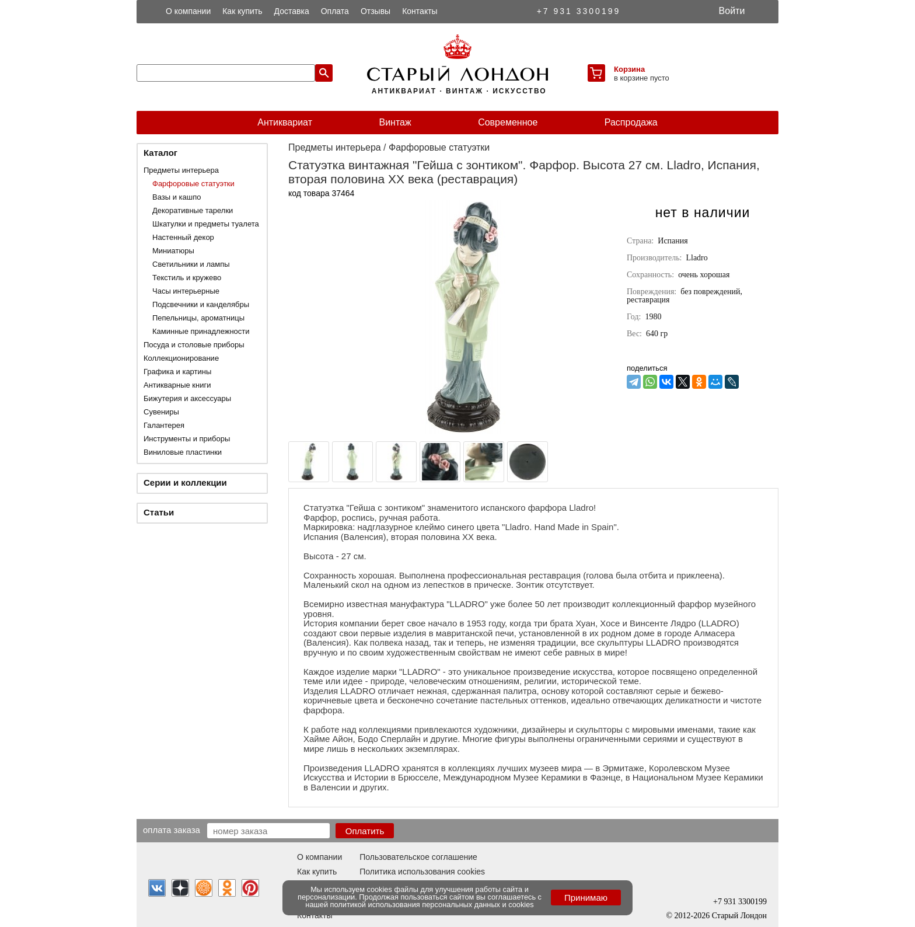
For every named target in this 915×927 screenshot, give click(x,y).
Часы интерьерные (185, 291)
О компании (188, 11)
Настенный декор (183, 237)
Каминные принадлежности (201, 331)
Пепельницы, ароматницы (198, 317)
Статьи (159, 512)
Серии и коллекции (185, 482)
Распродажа (631, 122)
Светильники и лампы (191, 264)
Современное (507, 122)
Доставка (291, 11)
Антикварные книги (177, 385)
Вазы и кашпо (176, 197)
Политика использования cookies (422, 871)
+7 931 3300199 (579, 11)
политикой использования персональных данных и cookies (432, 904)
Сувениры (161, 411)
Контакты (419, 11)
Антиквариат (284, 122)
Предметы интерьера (181, 170)
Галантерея (164, 425)
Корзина (629, 69)
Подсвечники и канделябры (200, 304)
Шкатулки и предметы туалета (205, 223)
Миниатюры (173, 250)
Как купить (242, 11)
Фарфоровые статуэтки (193, 183)
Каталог (160, 153)
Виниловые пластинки (183, 452)
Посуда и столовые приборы (194, 344)
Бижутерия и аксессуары (187, 398)
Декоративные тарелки (192, 210)
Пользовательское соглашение (418, 857)
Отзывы (375, 11)
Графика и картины (177, 371)
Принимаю (585, 897)
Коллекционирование (181, 358)
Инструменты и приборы (187, 438)
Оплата (335, 11)
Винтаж (395, 122)
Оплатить (365, 831)
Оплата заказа (171, 829)
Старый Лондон (739, 915)
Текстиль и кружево (186, 277)
